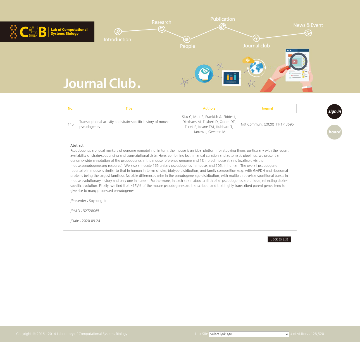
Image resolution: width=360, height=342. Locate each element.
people (187, 42)
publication (223, 23)
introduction (117, 34)
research (161, 26)
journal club (257, 40)
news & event (309, 29)
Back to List (279, 239)
